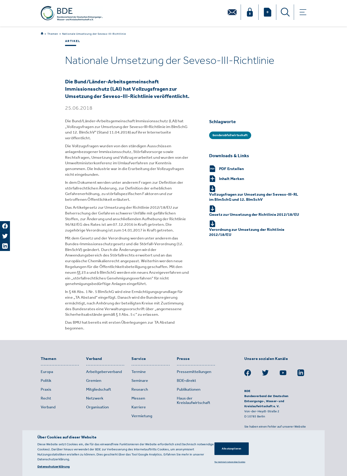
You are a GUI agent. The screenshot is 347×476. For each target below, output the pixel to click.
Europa (47, 371)
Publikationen (188, 389)
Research (139, 389)
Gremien (93, 380)
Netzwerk (94, 398)
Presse (183, 359)
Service (138, 359)
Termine (138, 371)
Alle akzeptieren (231, 448)
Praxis (46, 389)
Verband (94, 359)
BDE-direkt (186, 380)
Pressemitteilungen (194, 371)
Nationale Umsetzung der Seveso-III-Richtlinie (94, 33)
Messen (138, 398)
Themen (52, 33)
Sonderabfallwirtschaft (230, 135)
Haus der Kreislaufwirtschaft (193, 400)
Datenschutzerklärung (53, 466)
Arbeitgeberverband (104, 371)
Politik (46, 380)
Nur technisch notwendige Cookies (229, 462)
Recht (46, 398)
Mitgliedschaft (98, 389)
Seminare (139, 380)
